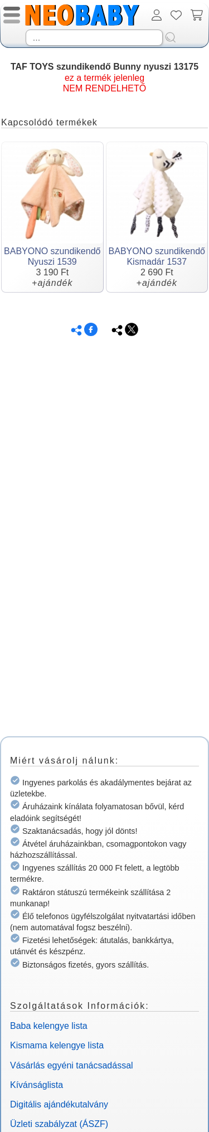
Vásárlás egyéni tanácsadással (71, 1065)
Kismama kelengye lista (57, 1045)
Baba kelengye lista (49, 1026)
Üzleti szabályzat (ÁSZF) (59, 1124)
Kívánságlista (36, 1085)
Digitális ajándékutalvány (59, 1104)
